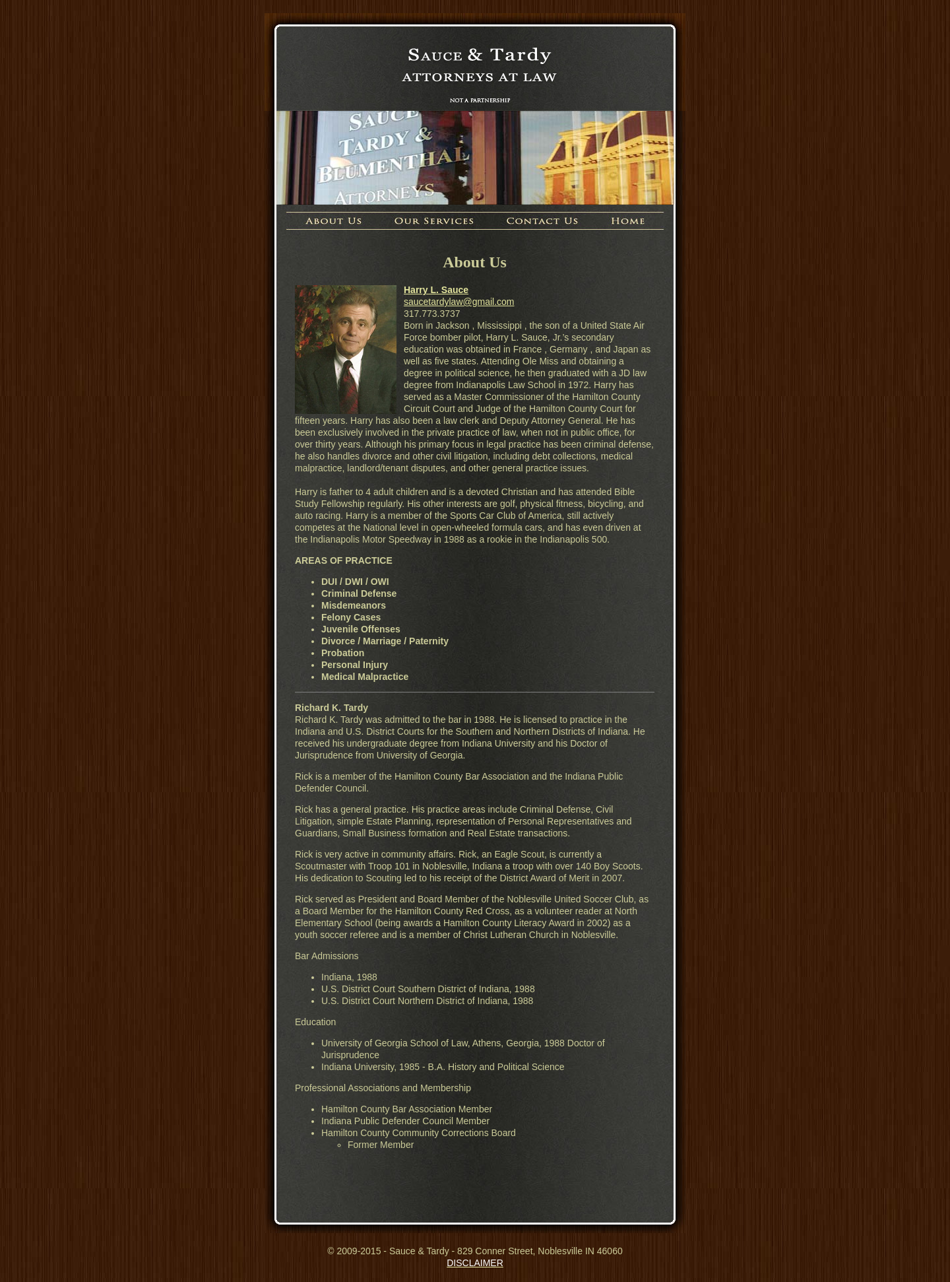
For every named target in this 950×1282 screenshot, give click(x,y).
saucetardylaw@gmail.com (459, 301)
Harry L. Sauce (436, 290)
